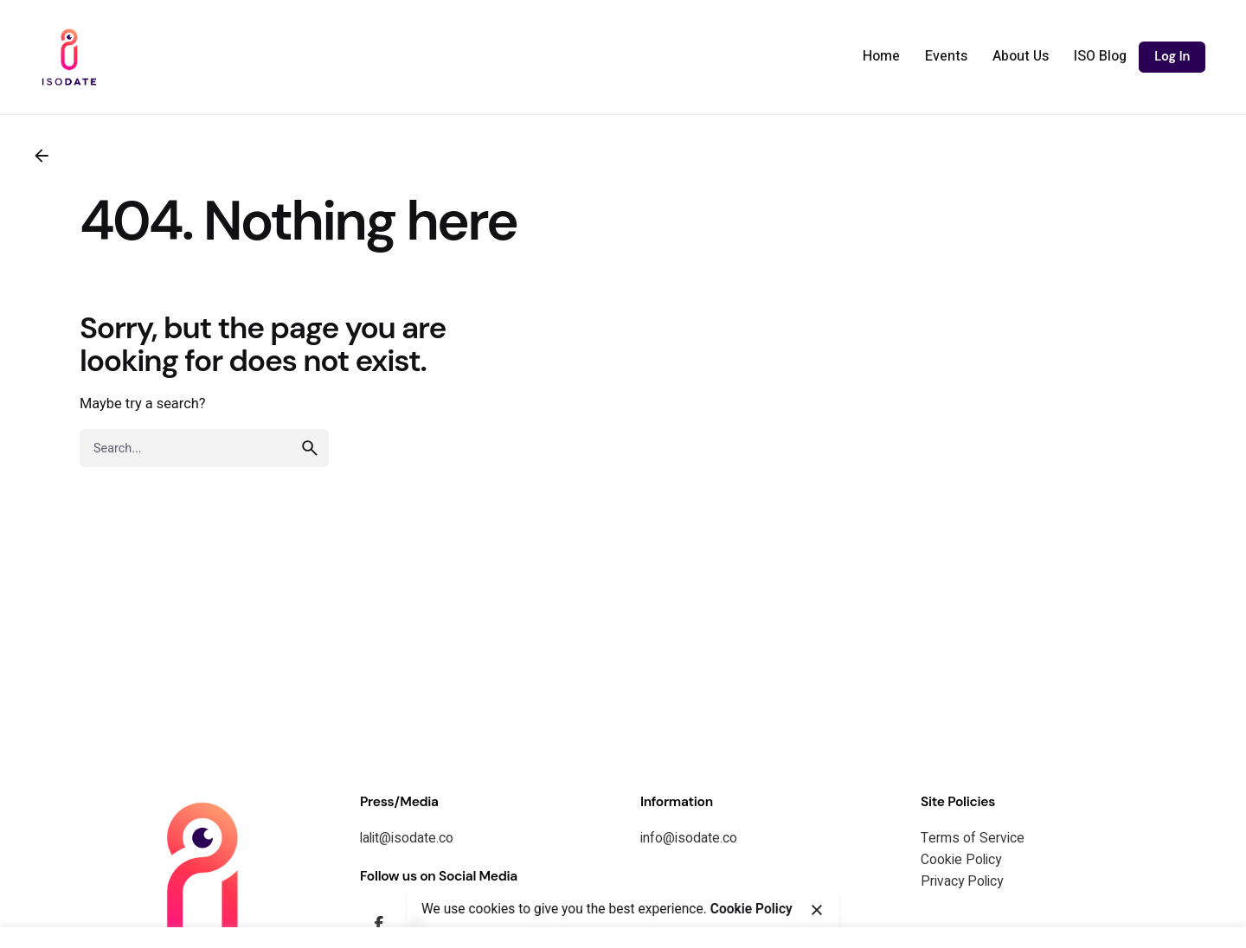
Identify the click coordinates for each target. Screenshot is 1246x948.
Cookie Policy (961, 860)
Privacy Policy (962, 882)
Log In (1172, 56)
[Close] (816, 910)
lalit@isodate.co (406, 839)
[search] (310, 448)
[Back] (41, 155)
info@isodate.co (688, 839)
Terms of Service (972, 839)
